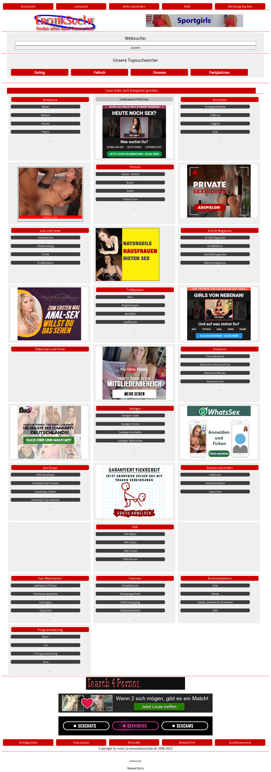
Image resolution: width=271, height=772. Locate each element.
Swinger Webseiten (130, 440)
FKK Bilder (130, 534)
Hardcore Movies (215, 373)
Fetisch (99, 72)
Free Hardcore (215, 356)
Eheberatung (45, 246)
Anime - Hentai (130, 174)
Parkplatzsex (219, 72)
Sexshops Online (45, 491)
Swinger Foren (130, 424)
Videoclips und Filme (50, 349)
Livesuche (81, 6)
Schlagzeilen (28, 742)
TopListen (215, 491)
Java (45, 662)
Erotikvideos (45, 263)
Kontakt (134, 742)
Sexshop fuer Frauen (45, 483)
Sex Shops (50, 468)
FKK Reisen (130, 559)
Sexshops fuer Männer (45, 500)
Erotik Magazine (220, 230)
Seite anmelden (134, 6)
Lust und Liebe (50, 230)
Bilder (45, 107)
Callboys (215, 115)
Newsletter (187, 742)
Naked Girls (135, 768)
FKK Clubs (130, 542)
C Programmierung (45, 653)
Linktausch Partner (45, 585)
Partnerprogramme (45, 594)
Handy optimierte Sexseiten (215, 602)
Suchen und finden (220, 468)
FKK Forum (130, 551)
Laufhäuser (130, 322)
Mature (45, 115)
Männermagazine (215, 263)
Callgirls (215, 123)
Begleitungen (130, 305)
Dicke (130, 191)
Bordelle (130, 314)
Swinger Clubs (130, 415)
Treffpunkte (135, 290)
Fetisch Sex (130, 199)
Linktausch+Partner (134, 99)
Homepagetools (130, 594)
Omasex (159, 72)
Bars (130, 297)
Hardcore (219, 349)
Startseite (28, 6)
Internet (135, 578)
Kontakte (220, 100)
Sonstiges (45, 602)
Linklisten (215, 475)
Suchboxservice (240, 742)
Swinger (135, 408)
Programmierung (50, 630)
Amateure (50, 100)
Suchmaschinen (215, 483)
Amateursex (45, 237)
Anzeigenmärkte (215, 107)
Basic (45, 637)
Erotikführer (215, 246)
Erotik (45, 254)
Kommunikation (220, 578)
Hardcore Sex (215, 381)
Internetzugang (130, 602)
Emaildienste (130, 585)
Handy (215, 594)
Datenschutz (135, 761)
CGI (45, 645)
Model (46, 123)
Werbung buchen (240, 6)
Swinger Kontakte (130, 432)
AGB (187, 6)
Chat (215, 132)
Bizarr (130, 182)
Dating (39, 72)
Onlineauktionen (130, 610)
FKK (135, 527)
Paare (45, 132)
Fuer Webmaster (50, 578)
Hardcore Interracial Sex (215, 364)
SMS (215, 610)
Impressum (81, 742)
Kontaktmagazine (215, 254)
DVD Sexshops (46, 475)
